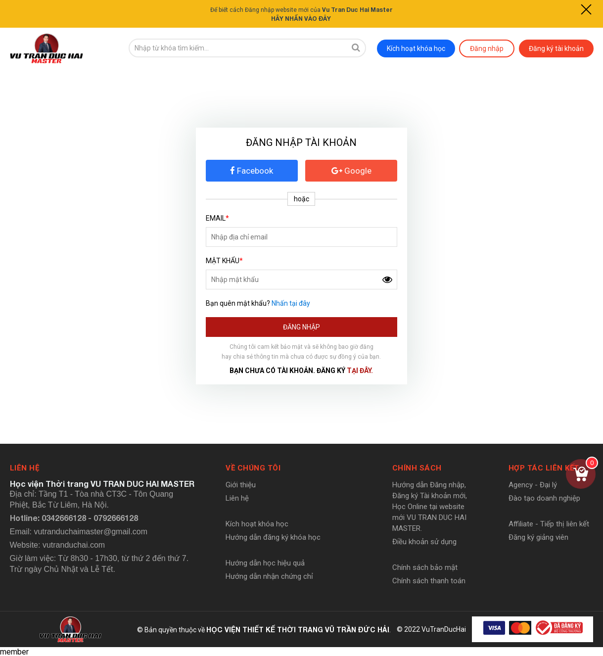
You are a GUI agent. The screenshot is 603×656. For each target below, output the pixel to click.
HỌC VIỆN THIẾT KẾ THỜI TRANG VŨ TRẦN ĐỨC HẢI (297, 629)
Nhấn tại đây (291, 303)
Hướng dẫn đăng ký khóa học (273, 536)
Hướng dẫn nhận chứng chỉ (269, 575)
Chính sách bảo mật (425, 566)
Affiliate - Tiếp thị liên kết (549, 523)
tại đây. (360, 370)
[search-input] (237, 48)
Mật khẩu (224, 260)
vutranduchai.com (74, 544)
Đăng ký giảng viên (538, 536)
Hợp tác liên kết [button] (544, 467)
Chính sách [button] (417, 467)
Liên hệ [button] (25, 467)
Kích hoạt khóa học (416, 48)
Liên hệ (237, 497)
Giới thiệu (241, 484)
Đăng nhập (487, 48)
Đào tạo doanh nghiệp (544, 497)
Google (351, 170)
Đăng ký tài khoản (556, 48)
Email (217, 218)
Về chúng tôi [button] (253, 467)
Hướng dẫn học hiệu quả (265, 562)
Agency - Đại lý (533, 484)
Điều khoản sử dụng (424, 541)
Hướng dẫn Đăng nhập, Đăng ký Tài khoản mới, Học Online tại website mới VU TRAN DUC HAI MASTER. (429, 506)
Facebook (251, 170)
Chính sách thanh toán (428, 580)
